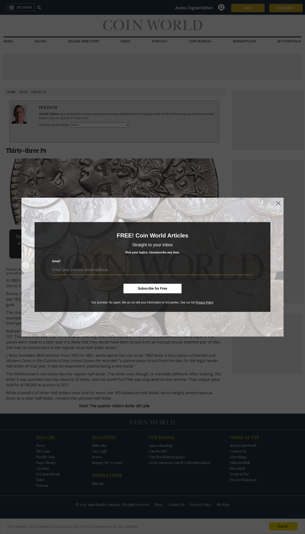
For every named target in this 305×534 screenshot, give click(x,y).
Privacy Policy (205, 302)
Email (56, 261)
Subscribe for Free (152, 288)
